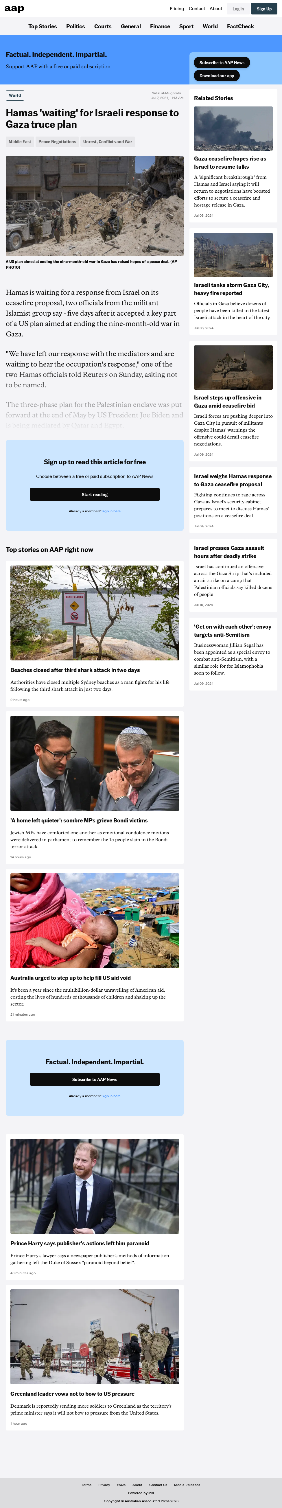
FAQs (121, 1485)
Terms (86, 1485)
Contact (197, 8)
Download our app (217, 75)
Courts (103, 26)
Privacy (104, 1485)
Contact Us (158, 1485)
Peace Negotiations (57, 141)
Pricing (177, 8)
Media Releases (187, 1485)
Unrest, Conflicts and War (107, 141)
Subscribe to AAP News (222, 62)
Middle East (20, 141)
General (131, 26)
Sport (186, 26)
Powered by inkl (141, 1493)
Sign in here (111, 511)
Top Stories (42, 26)
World (210, 26)
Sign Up (264, 9)
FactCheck (240, 26)
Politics (75, 26)
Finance (160, 26)
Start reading (95, 494)
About (216, 8)
